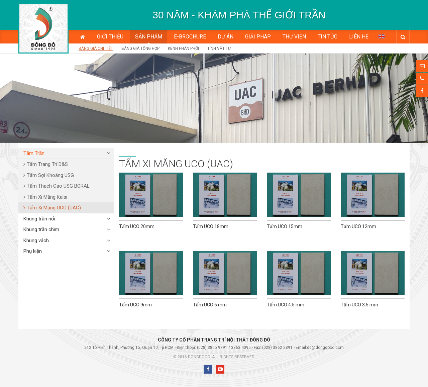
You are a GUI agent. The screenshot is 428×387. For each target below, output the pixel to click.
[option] (239, 15)
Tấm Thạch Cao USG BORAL (58, 186)
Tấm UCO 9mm (135, 304)
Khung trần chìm (41, 229)
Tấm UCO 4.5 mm (285, 304)
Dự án (225, 36)
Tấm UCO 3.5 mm (359, 304)
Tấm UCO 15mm (284, 226)
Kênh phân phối (183, 48)
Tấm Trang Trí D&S (47, 164)
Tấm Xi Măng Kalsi (47, 197)
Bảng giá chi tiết (96, 48)
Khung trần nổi (39, 219)
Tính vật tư (219, 48)
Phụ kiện (32, 251)
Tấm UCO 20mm (136, 226)
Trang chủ (82, 37)
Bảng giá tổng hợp (140, 48)
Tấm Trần (33, 153)
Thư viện (294, 36)
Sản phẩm (148, 36)
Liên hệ (358, 36)
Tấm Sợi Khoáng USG (50, 175)
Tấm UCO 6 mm (210, 304)
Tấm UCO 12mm (358, 226)
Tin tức (327, 36)
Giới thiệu (110, 36)
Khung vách (36, 240)
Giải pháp (258, 36)
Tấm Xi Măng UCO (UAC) (54, 208)
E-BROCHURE (190, 36)
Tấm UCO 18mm (210, 226)
